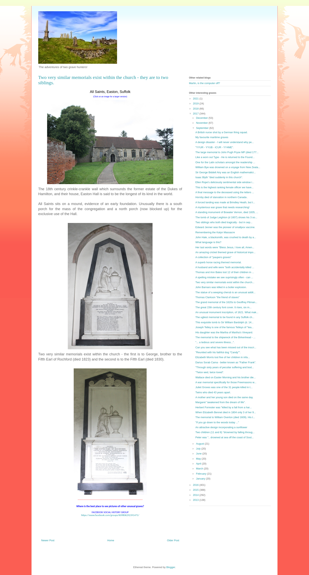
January (201, 478)
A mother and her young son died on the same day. (224, 397)
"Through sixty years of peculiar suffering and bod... (224, 367)
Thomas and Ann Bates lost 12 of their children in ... (224, 272)
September (202, 127)
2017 (196, 113)
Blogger (170, 567)
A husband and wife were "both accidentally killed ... (224, 267)
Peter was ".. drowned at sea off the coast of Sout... (224, 437)
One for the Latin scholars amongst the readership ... (225, 162)
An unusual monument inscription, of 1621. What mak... (226, 312)
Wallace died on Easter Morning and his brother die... (225, 377)
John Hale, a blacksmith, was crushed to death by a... (225, 237)
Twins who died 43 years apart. (213, 392)
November (202, 122)
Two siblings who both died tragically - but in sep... (223, 222)
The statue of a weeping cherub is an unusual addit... (225, 292)
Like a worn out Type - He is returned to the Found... (224, 157)
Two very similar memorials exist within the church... (224, 282)
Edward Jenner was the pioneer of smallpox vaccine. (225, 227)
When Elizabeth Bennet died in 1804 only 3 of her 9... (225, 412)
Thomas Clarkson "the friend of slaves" (217, 297)
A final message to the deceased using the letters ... (224, 192)
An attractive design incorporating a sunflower (221, 427)
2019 (196, 103)
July (198, 448)
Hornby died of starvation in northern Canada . (221, 197)
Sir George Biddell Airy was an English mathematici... (225, 172)
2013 (196, 499)
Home (110, 540)
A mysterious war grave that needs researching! (222, 207)
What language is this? (208, 242)
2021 (196, 98)
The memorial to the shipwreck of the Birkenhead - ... (225, 337)
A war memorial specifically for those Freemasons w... (225, 382)
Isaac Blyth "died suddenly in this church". (219, 177)
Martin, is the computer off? (204, 83)
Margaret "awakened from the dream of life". (220, 402)
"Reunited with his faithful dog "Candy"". (217, 352)
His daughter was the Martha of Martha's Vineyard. (224, 332)
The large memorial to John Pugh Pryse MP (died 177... (227, 152)
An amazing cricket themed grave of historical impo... (225, 252)
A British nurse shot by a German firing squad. (221, 132)
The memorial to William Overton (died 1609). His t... (225, 417)
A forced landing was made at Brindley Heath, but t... (225, 202)
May (199, 458)
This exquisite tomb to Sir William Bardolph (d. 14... (224, 322)
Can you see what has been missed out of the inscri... (225, 347)
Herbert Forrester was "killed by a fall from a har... (223, 407)
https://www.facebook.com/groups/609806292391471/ (110, 515)
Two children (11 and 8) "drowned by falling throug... (224, 432)
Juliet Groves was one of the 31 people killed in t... (223, 387)
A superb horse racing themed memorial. (218, 262)
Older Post (173, 540)
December (202, 117)
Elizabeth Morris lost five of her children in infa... (222, 357)
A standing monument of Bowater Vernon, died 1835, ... (226, 212)
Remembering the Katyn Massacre (215, 232)
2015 (196, 489)
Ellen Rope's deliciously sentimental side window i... (224, 182)
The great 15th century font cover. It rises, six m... (223, 307)
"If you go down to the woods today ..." (217, 422)
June (199, 453)
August (200, 443)
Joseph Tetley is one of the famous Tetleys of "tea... (224, 327)
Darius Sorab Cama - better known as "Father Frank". (225, 362)
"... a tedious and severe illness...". (215, 342)
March (200, 468)
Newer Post (47, 540)
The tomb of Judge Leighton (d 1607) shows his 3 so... (226, 217)
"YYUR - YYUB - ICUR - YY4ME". (214, 147)
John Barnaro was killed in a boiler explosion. (221, 287)
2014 (196, 495)
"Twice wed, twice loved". (209, 372)
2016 (196, 484)
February (201, 473)
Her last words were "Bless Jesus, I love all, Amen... (224, 247)
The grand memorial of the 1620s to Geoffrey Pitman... (226, 302)
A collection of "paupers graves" (213, 257)
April (199, 463)
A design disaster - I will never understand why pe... (224, 142)
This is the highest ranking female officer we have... (224, 187)
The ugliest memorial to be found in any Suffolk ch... (224, 317)
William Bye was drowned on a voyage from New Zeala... (227, 167)
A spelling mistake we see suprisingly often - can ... (224, 277)
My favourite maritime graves (211, 137)
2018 (196, 108)
